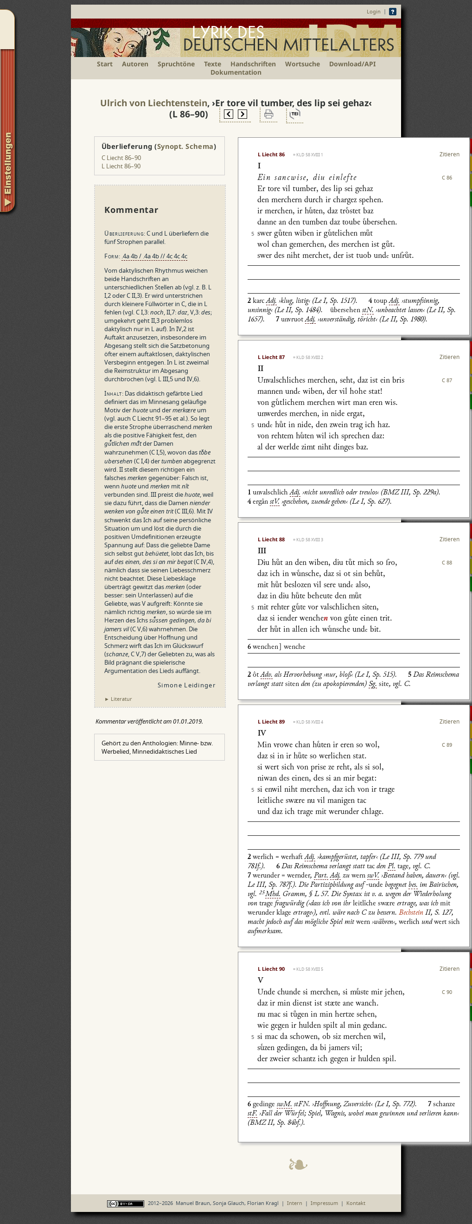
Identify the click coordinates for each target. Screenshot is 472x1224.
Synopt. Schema (185, 146)
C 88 (447, 562)
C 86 (447, 177)
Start (105, 63)
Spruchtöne (176, 63)
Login (374, 11)
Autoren (135, 63)
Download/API (352, 63)
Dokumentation (236, 72)
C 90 (447, 991)
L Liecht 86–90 (121, 166)
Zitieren (449, 154)
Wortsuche (302, 63)
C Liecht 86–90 (121, 158)
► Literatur (118, 698)
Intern (294, 1202)
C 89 (447, 744)
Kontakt (355, 1202)
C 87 (447, 380)
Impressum (324, 1202)
